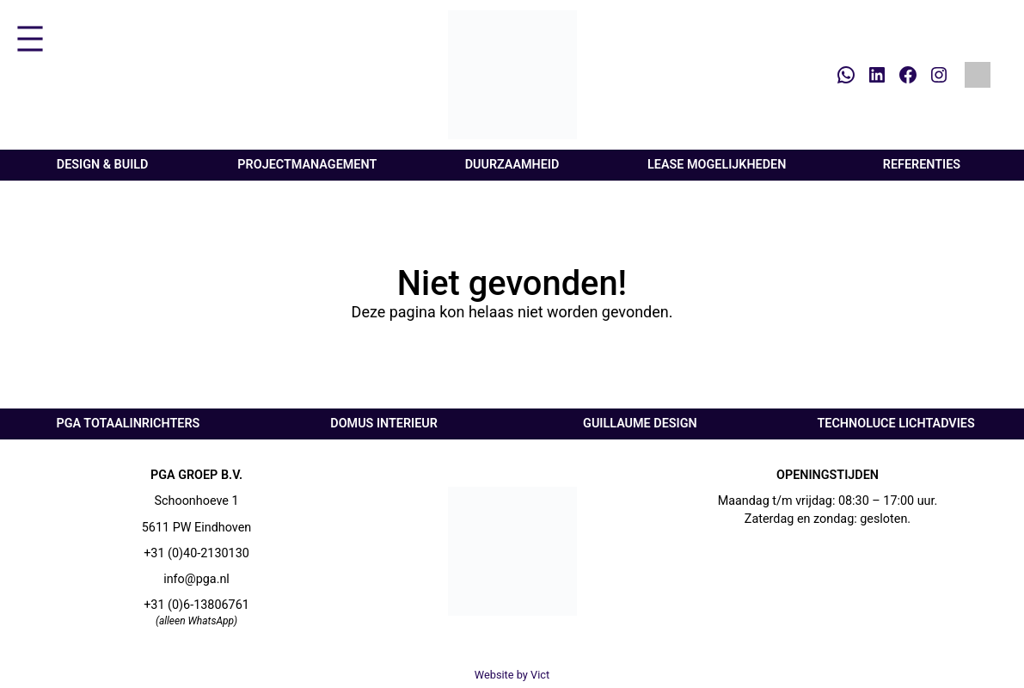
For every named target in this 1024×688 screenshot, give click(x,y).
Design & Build (103, 164)
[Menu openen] (30, 38)
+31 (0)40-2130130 (196, 553)
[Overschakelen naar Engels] (977, 75)
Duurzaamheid (512, 164)
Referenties (921, 164)
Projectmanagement (307, 164)
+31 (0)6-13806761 (196, 605)
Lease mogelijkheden (716, 164)
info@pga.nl (196, 579)
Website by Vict (512, 674)
